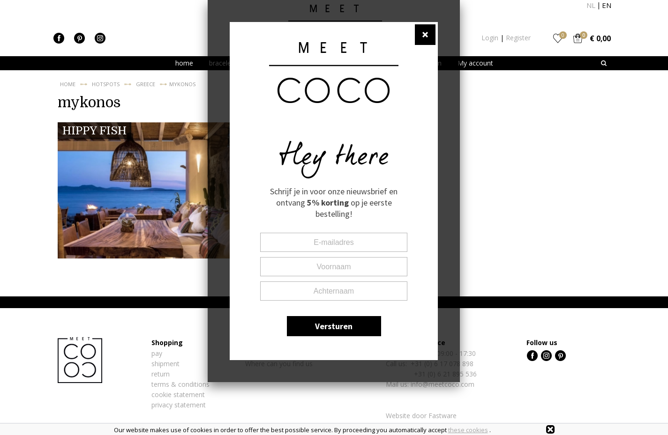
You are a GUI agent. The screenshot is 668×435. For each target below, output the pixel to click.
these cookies (468, 430)
